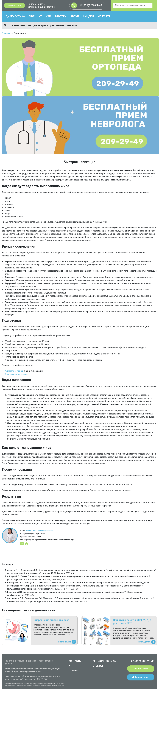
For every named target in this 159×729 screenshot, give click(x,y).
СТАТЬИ (73, 670)
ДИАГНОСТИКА (15, 16)
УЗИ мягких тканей (14, 371)
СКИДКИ (88, 16)
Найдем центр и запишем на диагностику (41, 5)
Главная (6, 33)
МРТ (32, 16)
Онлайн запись (141, 668)
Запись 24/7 (14, 5)
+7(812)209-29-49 (86, 5)
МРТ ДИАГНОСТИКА (104, 661)
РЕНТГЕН (60, 16)
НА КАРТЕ (104, 16)
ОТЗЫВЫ (98, 665)
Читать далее (64, 642)
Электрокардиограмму (16, 374)
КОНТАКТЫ (75, 661)
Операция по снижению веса (51, 620)
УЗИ (48, 16)
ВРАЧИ (75, 16)
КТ (40, 16)
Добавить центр (140, 677)
